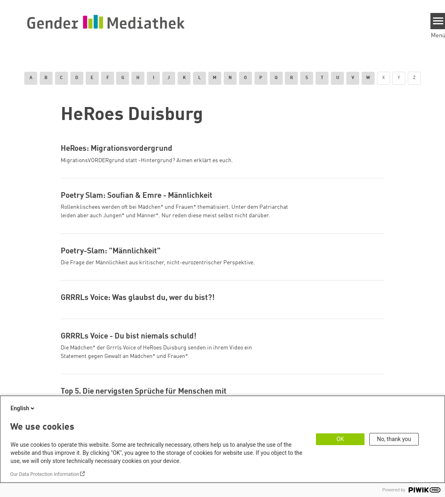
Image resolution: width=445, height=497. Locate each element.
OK (340, 439)
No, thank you (394, 439)
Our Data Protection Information (44, 474)
